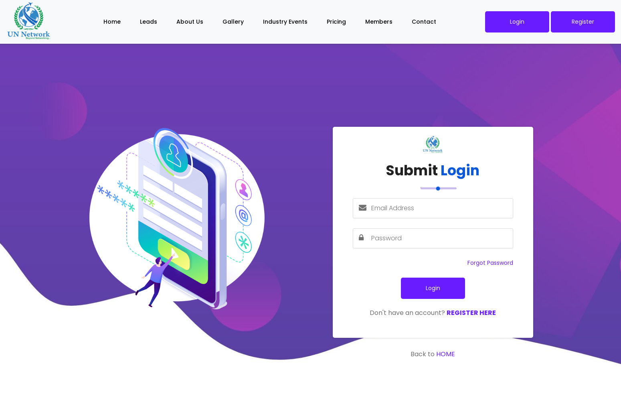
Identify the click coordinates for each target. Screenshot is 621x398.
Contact (424, 22)
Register (583, 22)
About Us (189, 22)
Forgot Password (490, 263)
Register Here (471, 312)
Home (112, 22)
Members (378, 22)
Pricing (336, 22)
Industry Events (285, 22)
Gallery (233, 22)
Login (517, 22)
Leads (148, 22)
